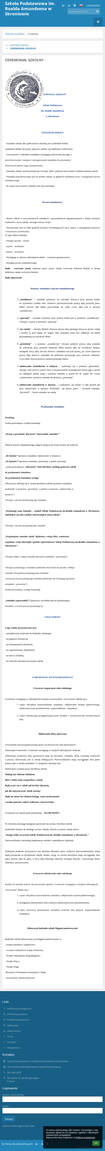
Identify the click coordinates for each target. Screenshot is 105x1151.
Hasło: (5, 1106)
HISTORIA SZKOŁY (19, 45)
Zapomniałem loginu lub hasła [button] (18, 1125)
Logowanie (93, 5)
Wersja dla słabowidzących (17, 1143)
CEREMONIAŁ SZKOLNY (23, 48)
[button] (81, 5)
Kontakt (11, 1042)
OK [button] (95, 1143)
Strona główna (15, 34)
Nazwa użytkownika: (13, 1094)
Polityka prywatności (18, 1019)
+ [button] (63, 5)
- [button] (69, 5)
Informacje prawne (17, 1014)
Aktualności (13, 1047)
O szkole (33, 34)
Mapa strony (14, 1030)
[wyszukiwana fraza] (83, 11)
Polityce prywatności (85, 1137)
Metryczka (12, 1025)
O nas (10, 1036)
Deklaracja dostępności (19, 1008)
